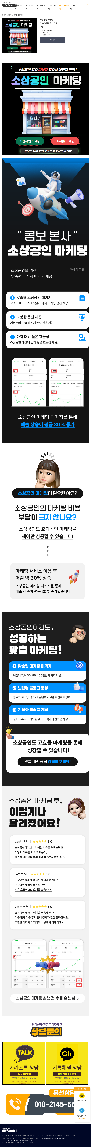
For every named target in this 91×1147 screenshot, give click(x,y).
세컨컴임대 (9, 6)
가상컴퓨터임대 (20, 7)
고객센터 (72, 7)
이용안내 (85, 4)
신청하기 (52, 40)
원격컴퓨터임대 (31, 7)
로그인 (78, 4)
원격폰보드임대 (42, 7)
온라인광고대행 (64, 7)
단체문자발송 (70, 1138)
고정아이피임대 (53, 7)
